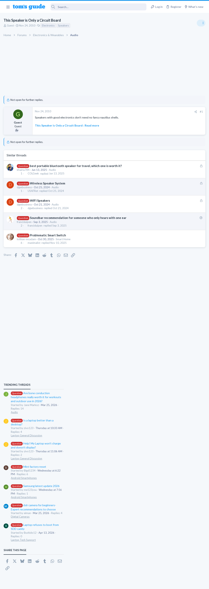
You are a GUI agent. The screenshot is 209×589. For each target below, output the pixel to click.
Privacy (114, 583)
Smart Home (63, 239)
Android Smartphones (165, 311)
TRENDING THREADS (158, 218)
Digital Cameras (161, 350)
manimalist (34, 242)
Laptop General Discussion (167, 268)
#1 (136, 111)
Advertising (61, 583)
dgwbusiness (24, 187)
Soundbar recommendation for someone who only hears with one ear (78, 218)
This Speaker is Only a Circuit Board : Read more (67, 125)
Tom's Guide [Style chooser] (176, 567)
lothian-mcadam (26, 239)
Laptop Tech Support (164, 373)
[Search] (98, 6)
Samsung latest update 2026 (176, 319)
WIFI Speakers (40, 200)
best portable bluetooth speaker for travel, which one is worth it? (76, 166)
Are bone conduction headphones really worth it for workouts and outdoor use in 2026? (177, 230)
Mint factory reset (169, 300)
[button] (8, 7)
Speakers (63, 25)
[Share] (131, 112)
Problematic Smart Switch (48, 235)
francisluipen (24, 222)
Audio (52, 169)
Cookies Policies (89, 583)
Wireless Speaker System (47, 183)
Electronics (48, 25)
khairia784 (23, 169)
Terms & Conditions (142, 583)
